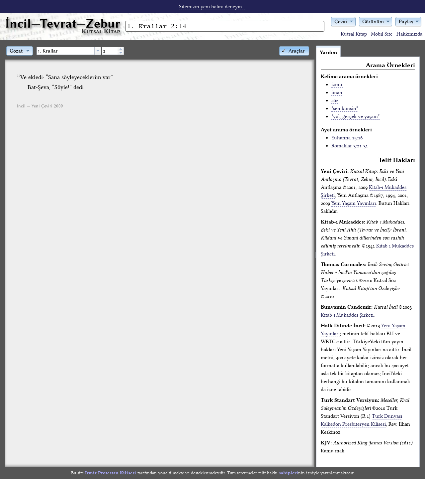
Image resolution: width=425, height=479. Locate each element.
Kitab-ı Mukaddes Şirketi (347, 315)
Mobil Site (381, 34)
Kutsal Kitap (354, 34)
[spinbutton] (109, 51)
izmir (337, 84)
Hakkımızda (409, 34)
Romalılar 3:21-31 (349, 146)
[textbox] (66, 51)
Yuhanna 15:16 (347, 138)
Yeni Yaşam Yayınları (353, 203)
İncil (62, 23)
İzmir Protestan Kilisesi (110, 473)
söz (334, 100)
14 (18, 76)
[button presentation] (98, 51)
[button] (343, 21)
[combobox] (69, 51)
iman (336, 92)
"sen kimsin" (344, 108)
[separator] (315, 256)
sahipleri (288, 473)
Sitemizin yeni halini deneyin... (212, 7)
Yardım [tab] (328, 53)
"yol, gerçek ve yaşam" (355, 116)
